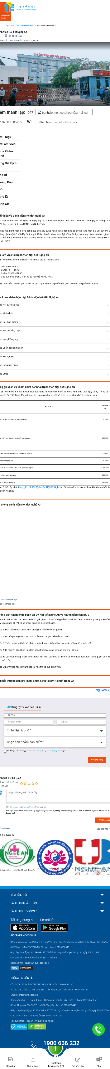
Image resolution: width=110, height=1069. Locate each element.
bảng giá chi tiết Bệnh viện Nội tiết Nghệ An (40, 487)
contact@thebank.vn (27, 995)
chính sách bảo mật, (36, 751)
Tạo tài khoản (29, 807)
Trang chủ (10, 26)
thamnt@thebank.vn (86, 1000)
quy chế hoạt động (50, 751)
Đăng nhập (14, 807)
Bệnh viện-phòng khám (25, 26)
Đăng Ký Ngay (97, 760)
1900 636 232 (61, 1043)
